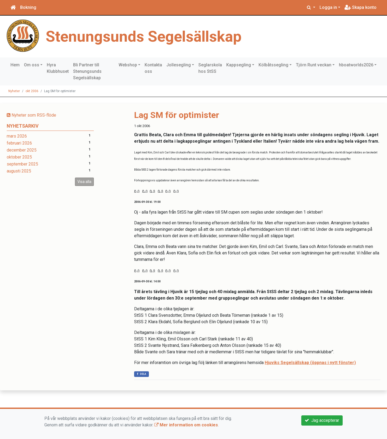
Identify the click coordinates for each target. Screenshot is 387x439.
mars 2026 (17, 136)
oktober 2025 (19, 157)
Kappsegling (238, 64)
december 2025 (22, 150)
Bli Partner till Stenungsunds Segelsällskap (87, 71)
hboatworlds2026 (356, 64)
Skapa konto (361, 7)
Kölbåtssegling (273, 64)
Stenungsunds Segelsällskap (146, 36)
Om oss (31, 64)
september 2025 (22, 164)
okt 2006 (32, 91)
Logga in (328, 7)
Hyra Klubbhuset (58, 68)
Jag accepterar (322, 420)
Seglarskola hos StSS (210, 68)
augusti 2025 (19, 171)
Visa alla (84, 181)
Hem (15, 64)
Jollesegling (178, 64)
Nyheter (14, 91)
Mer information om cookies (186, 424)
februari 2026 (19, 143)
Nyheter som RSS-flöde (31, 115)
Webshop (128, 64)
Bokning (28, 7)
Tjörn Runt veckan (313, 64)
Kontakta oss (153, 68)
